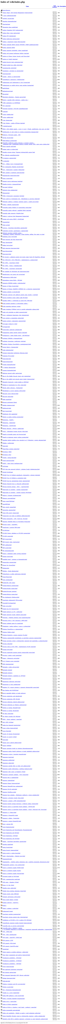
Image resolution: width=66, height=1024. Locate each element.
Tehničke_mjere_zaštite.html (9, 888)
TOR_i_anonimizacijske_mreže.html (11, 879)
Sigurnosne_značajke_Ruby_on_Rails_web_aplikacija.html (16, 766)
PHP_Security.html (7, 539)
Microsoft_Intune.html (8, 396)
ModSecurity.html (7, 408)
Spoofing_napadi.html (8, 844)
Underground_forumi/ (8, 911)
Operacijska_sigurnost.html (9, 510)
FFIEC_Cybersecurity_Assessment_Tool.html (13, 196)
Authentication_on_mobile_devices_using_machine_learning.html (18, 85)
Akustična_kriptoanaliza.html (9, 21)
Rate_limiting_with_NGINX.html (10, 690)
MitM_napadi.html (7, 399)
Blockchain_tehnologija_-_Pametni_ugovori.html (14, 97)
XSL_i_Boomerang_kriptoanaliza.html (12, 989)
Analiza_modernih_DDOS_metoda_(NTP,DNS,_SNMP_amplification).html (20, 44)
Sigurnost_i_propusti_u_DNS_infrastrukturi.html (14, 800)
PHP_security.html (7, 547)
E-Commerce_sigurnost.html (9, 158)
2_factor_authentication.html (9, 15)
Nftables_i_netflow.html (8, 443)
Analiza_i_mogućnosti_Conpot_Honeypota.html (14, 41)
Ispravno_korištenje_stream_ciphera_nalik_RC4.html (15, 297)
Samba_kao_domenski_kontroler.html (11, 725)
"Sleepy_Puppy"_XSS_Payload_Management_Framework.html (17, 12)
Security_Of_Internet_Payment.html (11, 734)
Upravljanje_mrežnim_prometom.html (12, 914)
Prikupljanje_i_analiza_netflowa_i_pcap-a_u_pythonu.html (16, 626)
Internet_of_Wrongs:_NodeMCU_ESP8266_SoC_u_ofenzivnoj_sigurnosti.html (21, 289)
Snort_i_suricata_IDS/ (8, 824)
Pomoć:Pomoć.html (7, 577)
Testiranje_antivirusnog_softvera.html (11, 896)
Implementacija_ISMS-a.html (9, 277)
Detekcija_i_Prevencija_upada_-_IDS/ (12, 134)
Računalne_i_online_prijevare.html (11, 667)
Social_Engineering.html (8, 827)
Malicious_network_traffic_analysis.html (12, 373)
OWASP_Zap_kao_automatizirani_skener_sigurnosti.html (16, 481)
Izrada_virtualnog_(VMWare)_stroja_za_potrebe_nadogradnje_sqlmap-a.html (21, 309)
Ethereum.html (6, 193)
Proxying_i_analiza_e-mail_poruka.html (12, 655)
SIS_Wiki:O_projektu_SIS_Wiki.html (11, 716)
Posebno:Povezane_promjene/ (10, 591)
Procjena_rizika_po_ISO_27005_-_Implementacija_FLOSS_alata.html (19, 646)
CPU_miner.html (6, 105)
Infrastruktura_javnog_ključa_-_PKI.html (12, 280)
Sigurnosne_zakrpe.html (8, 763)
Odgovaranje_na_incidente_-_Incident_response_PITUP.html (17, 492)
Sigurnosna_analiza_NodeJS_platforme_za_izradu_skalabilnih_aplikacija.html (21, 751)
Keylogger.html (6, 326)
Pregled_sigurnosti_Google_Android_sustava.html (14, 614)
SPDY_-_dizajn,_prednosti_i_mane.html (12, 719)
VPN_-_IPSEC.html (7, 931)
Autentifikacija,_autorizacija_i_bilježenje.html (13, 79)
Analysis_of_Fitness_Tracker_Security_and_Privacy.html (16, 56)
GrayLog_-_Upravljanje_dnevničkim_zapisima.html (15, 228)
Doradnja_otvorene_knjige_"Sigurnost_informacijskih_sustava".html (19, 152)
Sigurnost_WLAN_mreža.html (10, 789)
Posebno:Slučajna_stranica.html (10, 594)
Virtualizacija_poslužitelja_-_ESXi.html (12, 957)
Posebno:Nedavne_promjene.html (10, 585)
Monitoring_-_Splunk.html (9, 422)
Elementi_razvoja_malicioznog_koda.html (12, 181)
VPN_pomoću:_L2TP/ (8, 940)
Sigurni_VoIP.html (7, 745)
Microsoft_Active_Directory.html (10, 393)
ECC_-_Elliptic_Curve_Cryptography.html (13, 164)
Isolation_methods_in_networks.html (11, 291)
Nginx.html (5, 446)
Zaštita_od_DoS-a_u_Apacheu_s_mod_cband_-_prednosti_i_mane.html (19, 1007)
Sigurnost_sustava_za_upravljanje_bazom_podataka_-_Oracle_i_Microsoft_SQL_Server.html (24, 809)
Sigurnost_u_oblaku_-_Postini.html (11, 818)
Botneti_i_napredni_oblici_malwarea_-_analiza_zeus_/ (15, 100)
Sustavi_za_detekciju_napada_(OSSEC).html (13, 867)
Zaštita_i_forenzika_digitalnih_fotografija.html (14, 998)
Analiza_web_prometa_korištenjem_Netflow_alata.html (16, 53)
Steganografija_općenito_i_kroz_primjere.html (13, 864)
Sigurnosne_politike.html (8, 760)
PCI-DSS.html (6, 530)
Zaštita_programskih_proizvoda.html (11, 1010)
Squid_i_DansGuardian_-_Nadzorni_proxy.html (14, 856)
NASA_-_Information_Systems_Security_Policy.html (15, 431)
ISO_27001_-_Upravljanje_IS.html (11, 262)
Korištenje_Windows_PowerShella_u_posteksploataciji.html (17, 344)
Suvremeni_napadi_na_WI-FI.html (11, 876)
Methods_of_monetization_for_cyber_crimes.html (14, 385)
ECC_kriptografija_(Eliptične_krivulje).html (13, 166)
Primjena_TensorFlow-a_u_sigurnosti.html (13, 629)
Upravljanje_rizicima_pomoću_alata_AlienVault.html (15, 917)
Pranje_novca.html (7, 606)
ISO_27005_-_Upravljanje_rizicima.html (12, 268)
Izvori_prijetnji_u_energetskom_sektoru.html (13, 318)
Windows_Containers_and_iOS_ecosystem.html (14, 984)
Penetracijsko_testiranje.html (9, 562)
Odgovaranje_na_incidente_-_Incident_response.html (15, 489)
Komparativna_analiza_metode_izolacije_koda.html (15, 332)
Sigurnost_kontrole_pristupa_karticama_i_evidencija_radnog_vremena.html (20, 803)
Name (27, 6)
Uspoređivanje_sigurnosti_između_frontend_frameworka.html (17, 923)
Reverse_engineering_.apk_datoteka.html (12, 696)
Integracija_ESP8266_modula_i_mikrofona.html (14, 283)
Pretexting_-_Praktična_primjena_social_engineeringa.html (16, 617)
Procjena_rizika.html (7, 643)
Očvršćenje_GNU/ (7, 454)
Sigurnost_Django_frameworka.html (11, 783)
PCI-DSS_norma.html (8, 536)
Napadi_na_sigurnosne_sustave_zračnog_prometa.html (15, 437)
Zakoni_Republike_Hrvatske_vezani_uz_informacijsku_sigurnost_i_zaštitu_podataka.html (24, 1016)
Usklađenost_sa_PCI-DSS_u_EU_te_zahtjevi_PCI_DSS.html (17, 920)
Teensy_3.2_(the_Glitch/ (8, 885)
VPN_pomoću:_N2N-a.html (9, 943)
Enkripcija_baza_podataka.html (10, 190)
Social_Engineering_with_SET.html (11, 838)
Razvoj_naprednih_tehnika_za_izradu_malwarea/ (14, 693)
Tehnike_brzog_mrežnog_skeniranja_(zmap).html (14, 891)
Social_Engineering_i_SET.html (10, 835)
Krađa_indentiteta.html (8, 350)
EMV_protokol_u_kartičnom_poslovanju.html (13, 172)
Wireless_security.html (8, 987)
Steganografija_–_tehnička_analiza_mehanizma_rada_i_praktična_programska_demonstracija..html (26, 862)
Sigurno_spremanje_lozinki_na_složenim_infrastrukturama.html (18, 748)
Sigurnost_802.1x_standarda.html (10, 777)
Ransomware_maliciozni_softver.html (11, 681)
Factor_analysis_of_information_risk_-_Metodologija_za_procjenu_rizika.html (21, 198)
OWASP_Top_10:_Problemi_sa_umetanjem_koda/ (14, 478)
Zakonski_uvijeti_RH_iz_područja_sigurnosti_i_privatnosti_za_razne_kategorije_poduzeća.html (25, 1019)
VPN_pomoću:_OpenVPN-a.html (10, 946)
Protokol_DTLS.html (7, 649)
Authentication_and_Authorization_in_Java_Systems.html (16, 82)
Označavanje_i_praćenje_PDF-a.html (11, 527)
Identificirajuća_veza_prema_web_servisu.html (14, 274)
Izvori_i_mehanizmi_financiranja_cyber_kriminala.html (16, 315)
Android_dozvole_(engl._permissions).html (13, 62)
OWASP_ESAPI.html (8, 472)
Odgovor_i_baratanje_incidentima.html (12, 495)
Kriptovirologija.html (8, 361)
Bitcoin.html (5, 94)
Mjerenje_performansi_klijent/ (10, 402)
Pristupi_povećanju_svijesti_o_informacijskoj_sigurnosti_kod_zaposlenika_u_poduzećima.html (25, 640)
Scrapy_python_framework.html (10, 728)
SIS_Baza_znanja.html (8, 713)
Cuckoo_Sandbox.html (8, 114)
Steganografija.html (7, 859)
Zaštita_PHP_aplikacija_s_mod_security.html (13, 995)
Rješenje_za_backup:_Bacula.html (11, 710)
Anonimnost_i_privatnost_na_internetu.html (13, 70)
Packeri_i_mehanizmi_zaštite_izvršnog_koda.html (14, 553)
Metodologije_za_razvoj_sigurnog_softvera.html (14, 390)
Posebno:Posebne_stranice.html (10, 588)
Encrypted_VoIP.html (8, 187)
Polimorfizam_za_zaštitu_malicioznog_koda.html (14, 574)
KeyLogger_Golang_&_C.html (10, 323)
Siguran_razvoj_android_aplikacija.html (12, 742)
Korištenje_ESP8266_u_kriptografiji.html (12, 338)
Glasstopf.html (6, 222)
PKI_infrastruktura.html (8, 550)
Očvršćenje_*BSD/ (7, 451)
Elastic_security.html (7, 178)
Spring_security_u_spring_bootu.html (11, 853)
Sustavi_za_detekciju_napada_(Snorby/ (12, 870)
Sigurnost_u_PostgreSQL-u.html (10, 815)
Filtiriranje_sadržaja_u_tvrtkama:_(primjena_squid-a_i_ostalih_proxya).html (21, 201)
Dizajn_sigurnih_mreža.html (9, 146)
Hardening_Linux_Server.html (10, 236)
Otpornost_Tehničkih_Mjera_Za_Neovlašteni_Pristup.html (16, 521)
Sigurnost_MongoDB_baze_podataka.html (13, 786)
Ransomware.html (7, 678)
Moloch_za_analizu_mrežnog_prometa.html (13, 417)
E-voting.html (6, 161)
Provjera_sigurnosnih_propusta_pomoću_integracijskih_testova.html (19, 652)
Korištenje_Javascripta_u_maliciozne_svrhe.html (14, 341)
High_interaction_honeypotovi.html (11, 248)
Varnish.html (6, 949)
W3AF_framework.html (8, 966)
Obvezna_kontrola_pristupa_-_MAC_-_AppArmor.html (16, 486)
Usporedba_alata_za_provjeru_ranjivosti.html (13, 926)
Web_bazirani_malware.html (9, 972)
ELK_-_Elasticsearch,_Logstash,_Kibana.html (13, 169)
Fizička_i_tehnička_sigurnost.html (11, 204)
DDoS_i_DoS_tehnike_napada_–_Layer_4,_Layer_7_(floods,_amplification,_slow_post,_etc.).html (26, 129)
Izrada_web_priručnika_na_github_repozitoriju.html (15, 312)
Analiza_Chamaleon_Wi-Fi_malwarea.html (13, 30)
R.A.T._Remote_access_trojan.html (11, 661)
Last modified (54, 6)
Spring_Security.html (7, 847)
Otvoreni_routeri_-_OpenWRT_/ (10, 524)
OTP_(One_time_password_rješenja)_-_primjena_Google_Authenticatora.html (21, 469)
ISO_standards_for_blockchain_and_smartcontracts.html (16, 271)
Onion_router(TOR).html (8, 501)
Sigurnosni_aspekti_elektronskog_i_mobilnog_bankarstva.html (17, 768)
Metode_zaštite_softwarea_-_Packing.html (13, 387)
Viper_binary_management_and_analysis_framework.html (16, 955)
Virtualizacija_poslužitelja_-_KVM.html (12, 960)
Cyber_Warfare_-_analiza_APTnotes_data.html (14, 123)
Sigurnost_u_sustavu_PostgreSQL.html (12, 821)
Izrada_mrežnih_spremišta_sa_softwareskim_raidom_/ (15, 303)
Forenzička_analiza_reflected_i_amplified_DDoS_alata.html (17, 210)
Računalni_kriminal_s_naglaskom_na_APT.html (14, 675)
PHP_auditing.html (7, 545)
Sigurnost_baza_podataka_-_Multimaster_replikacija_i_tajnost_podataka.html (21, 795)
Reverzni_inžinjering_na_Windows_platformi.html (14, 704)
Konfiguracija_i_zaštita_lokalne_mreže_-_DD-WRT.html (16, 335)
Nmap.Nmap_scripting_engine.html (11, 449)
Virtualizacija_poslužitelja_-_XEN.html (12, 963)
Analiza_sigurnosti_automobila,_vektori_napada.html (15, 50)
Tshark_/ (5, 905)
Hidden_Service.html (7, 245)
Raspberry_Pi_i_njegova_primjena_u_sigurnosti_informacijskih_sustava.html (21, 687)
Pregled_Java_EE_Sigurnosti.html (11, 608)
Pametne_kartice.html (8, 556)
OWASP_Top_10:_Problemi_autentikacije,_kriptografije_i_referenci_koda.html (21, 475)
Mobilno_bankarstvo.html (9, 405)
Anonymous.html (7, 73)
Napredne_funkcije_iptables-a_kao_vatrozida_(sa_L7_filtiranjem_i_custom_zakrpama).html (24, 440)
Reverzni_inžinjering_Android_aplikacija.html (13, 702)
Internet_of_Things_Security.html (10, 286)
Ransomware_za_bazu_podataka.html (11, 684)
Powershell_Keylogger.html (9, 603)
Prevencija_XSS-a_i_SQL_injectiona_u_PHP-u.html (15, 620)
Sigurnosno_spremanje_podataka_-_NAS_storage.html (15, 774)
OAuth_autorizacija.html (8, 460)
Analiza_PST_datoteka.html (9, 36)
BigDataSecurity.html (8, 91)
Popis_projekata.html (7, 579)
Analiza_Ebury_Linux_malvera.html (11, 33)
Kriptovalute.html (7, 358)
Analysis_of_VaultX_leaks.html (10, 59)
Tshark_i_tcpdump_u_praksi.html (10, 908)
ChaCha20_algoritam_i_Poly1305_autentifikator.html (15, 108)
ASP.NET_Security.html (8, 18)
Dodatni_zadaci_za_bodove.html (10, 149)
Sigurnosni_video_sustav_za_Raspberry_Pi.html (14, 771)
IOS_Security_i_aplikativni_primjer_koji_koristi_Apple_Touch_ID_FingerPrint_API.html (24, 257)
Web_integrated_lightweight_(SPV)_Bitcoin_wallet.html (16, 975)
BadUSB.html (6, 88)
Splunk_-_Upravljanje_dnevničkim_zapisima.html (14, 841)
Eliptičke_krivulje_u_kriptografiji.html (12, 184)
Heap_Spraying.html (7, 242)
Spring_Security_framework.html (10, 850)
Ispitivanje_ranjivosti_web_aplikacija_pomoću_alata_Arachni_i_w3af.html (20, 294)
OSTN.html (5, 466)
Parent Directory (6, 10)
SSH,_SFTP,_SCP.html (8, 722)
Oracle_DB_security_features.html (11, 513)
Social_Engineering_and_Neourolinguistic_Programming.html (17, 830)
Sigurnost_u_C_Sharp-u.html (9, 812)
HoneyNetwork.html (7, 251)
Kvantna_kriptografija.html (9, 364)
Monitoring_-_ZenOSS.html (9, 425)
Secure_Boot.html (7, 731)
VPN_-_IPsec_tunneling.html (9, 934)
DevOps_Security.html (8, 137)
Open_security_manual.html (9, 507)
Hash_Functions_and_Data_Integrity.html (12, 239)
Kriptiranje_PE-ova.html (8, 355)
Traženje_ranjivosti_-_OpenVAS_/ (11, 902)
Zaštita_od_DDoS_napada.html (10, 1004)
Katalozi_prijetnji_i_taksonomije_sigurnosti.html (14, 321)
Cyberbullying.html (7, 126)
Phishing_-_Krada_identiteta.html (10, 571)
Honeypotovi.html (7, 254)
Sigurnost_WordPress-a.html (9, 792)
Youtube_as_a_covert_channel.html (11, 992)
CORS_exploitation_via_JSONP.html (11, 102)
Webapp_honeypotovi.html (9, 978)
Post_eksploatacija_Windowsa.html (11, 597)
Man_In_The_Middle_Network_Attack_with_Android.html (17, 376)
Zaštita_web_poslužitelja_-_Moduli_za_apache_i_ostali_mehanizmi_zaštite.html (21, 1013)
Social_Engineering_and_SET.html (11, 832)
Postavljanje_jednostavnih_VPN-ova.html (12, 600)
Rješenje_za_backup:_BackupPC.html (11, 707)
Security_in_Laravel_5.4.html (10, 736)
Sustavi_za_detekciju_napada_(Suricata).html (13, 873)
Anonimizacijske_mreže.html (9, 68)
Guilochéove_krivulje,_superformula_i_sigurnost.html (15, 230)
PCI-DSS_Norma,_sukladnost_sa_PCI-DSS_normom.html (16, 533)
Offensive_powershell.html (9, 498)
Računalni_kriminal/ (7, 670)
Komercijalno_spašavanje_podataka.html (12, 329)
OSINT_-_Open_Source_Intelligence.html (12, 463)
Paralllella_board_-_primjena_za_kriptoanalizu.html (15, 559)
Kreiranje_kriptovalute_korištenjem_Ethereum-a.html (15, 353)
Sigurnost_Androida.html (8, 780)
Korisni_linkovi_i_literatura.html (10, 347)
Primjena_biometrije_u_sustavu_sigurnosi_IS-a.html (15, 635)
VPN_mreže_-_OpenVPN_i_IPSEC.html (12, 937)
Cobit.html (5, 111)
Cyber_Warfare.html (7, 120)
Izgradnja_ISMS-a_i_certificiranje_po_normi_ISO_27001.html (17, 300)
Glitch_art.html (6, 225)
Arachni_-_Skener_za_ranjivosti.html (11, 76)
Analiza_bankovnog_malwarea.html (11, 38)
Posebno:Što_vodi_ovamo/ (9, 582)
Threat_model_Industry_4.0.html (10, 899)
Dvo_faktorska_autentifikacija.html (11, 155)
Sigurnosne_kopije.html (8, 757)
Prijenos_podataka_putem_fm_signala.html (13, 623)
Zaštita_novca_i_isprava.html (9, 1001)
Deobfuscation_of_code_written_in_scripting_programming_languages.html (20, 132)
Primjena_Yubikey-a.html (9, 632)
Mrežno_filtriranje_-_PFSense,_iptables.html (13, 428)
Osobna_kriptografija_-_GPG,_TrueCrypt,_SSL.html (15, 518)
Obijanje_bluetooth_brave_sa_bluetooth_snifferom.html (16, 483)
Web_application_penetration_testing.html (12, 969)
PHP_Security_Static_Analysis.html (11, 542)
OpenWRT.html (6, 504)
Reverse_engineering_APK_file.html (11, 699)
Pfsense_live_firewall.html (9, 565)
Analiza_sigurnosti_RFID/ (9, 47)
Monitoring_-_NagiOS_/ (8, 419)
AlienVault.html (6, 24)
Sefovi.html (5, 739)
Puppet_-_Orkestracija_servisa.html (11, 658)
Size (58, 6)
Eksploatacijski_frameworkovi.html (11, 175)
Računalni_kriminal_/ (8, 672)
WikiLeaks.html (6, 981)
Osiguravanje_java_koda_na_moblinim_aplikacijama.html (16, 515)
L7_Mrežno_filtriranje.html (9, 367)
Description (63, 6)
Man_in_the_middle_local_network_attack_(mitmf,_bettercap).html (18, 379)
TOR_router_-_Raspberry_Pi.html (11, 882)
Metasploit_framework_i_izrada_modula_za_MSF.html (15, 382)
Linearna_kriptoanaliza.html (9, 370)
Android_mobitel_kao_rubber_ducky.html (12, 65)
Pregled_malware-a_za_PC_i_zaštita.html (12, 611)
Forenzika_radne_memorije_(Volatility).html (13, 213)
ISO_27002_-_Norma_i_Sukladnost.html (12, 265)
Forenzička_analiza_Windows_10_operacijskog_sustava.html (17, 207)
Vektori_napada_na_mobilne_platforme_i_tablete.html (15, 952)
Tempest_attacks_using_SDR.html (11, 894)
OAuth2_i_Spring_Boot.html (9, 457)
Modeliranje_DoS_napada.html (10, 414)
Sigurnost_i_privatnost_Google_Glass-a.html (13, 798)
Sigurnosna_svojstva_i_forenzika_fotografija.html (14, 754)
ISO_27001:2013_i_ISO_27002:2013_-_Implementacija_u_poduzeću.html (20, 260)
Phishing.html (6, 568)
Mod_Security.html (7, 411)
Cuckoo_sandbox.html (8, 117)
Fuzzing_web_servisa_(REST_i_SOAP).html (13, 219)
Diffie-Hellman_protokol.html (10, 140)
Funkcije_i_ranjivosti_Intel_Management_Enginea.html (16, 216)
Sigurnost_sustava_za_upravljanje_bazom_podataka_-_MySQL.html (19, 806)
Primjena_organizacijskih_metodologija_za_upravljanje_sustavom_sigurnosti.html (22, 638)
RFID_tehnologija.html (8, 664)
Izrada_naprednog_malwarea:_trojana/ (12, 306)
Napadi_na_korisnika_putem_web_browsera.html (14, 434)
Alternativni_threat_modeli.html (10, 27)
